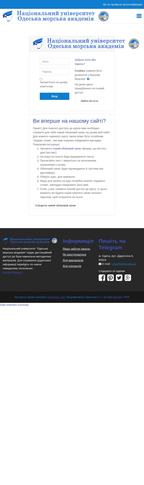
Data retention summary (14, 304)
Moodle (117, 297)
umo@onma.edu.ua (124, 263)
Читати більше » (13, 272)
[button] (89, 79)
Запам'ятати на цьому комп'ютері (53, 84)
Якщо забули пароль (76, 248)
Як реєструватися (74, 254)
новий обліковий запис (67, 148)
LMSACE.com (56, 297)
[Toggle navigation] (139, 16)
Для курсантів (72, 266)
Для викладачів (73, 260)
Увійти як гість (89, 100)
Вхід (55, 96)
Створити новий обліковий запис (55, 205)
